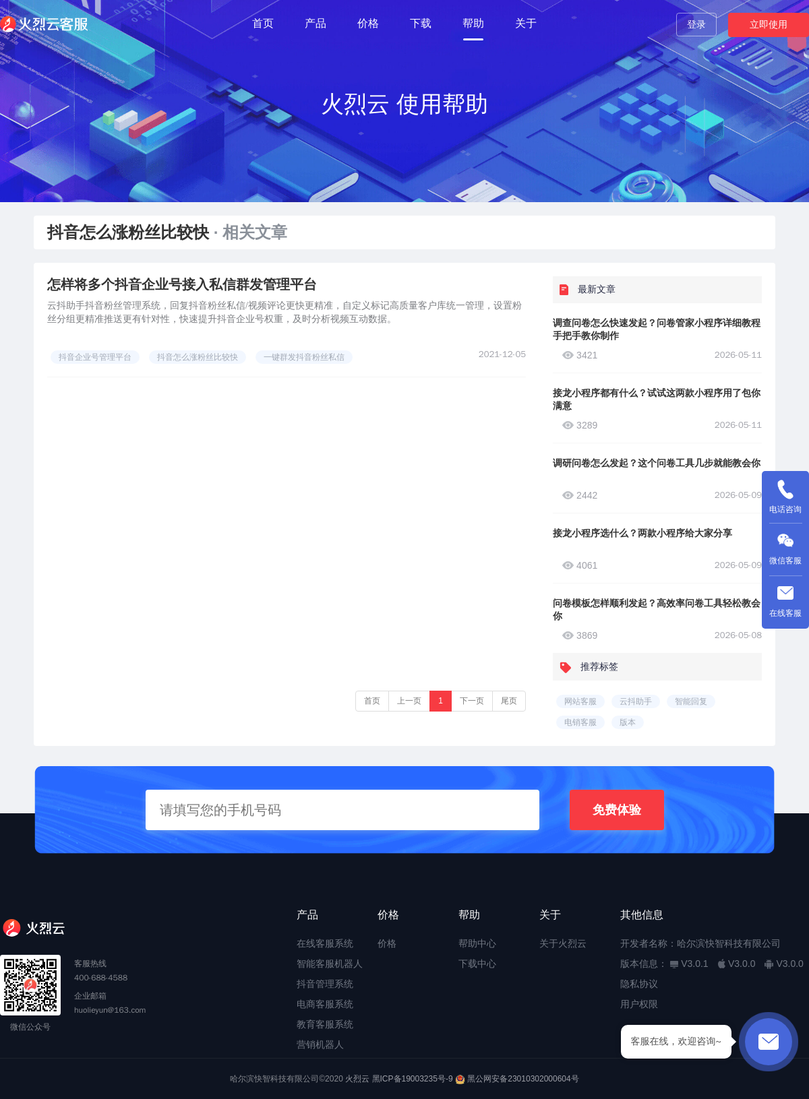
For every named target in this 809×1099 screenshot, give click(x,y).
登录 (696, 24)
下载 (420, 23)
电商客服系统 (325, 1004)
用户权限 (639, 1004)
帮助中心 (477, 943)
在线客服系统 (325, 943)
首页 (263, 23)
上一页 (409, 700)
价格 (368, 23)
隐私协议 (639, 983)
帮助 (473, 23)
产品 (315, 23)
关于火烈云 (563, 943)
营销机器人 (320, 1044)
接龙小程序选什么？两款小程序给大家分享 (642, 533)
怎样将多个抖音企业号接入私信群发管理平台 (182, 284)
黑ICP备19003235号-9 (412, 1079)
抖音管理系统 (325, 983)
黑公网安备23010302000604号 (522, 1079)
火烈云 (357, 1079)
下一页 (472, 700)
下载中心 (477, 963)
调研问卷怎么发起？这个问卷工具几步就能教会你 (656, 463)
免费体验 (617, 810)
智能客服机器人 (330, 963)
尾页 (509, 700)
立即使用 (768, 24)
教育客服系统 (325, 1024)
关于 (526, 23)
